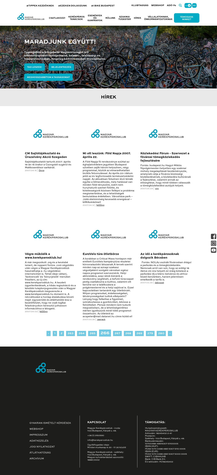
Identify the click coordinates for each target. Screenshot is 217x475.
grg (157, 189)
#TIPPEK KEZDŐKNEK (40, 6)
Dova (41, 170)
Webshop (157, 5)
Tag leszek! (34, 67)
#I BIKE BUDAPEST (103, 6)
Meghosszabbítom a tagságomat (48, 77)
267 (117, 333)
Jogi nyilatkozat (42, 447)
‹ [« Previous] (48, 333)
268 (128, 333)
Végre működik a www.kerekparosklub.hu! (43, 256)
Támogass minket (186, 18)
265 (92, 333)
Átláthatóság (40, 453)
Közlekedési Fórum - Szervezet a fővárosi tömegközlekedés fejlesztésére (164, 157)
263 (70, 333)
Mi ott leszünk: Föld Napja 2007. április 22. (107, 155)
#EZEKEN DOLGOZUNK (72, 6)
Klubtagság (139, 5)
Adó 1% (171, 5)
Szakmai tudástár (124, 18)
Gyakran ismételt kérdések (50, 423)
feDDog (100, 205)
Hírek (137, 18)
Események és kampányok (95, 18)
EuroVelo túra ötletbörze (101, 254)
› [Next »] (169, 333)
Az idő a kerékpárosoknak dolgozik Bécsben (159, 256)
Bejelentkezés (61, 67)
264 (81, 333)
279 (150, 333)
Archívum (36, 459)
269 (139, 333)
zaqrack (101, 319)
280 (161, 333)
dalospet (159, 283)
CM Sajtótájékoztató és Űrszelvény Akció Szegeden (46, 155)
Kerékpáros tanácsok (76, 18)
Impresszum (38, 435)
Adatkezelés (38, 441)
